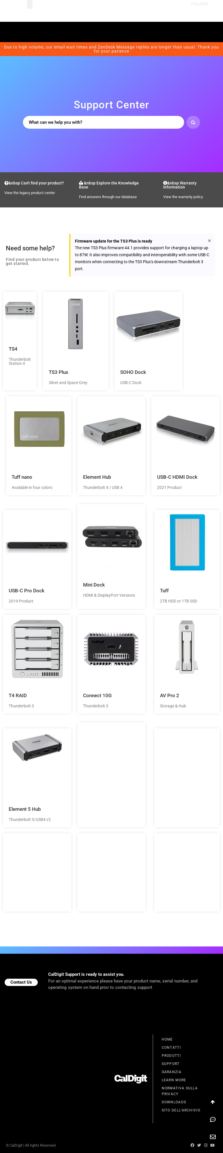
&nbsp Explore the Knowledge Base (109, 185)
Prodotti (171, 1056)
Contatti (171, 1048)
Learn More (174, 1080)
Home (167, 1039)
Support (171, 1064)
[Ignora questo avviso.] (209, 240)
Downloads (174, 1102)
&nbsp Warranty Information (180, 185)
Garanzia (171, 1072)
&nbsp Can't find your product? (34, 183)
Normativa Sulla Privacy (180, 1091)
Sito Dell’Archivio (181, 1110)
